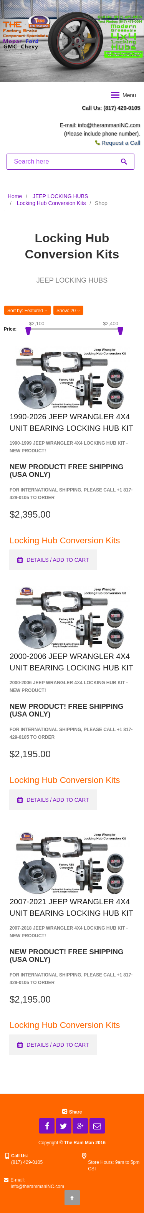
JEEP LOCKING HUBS (60, 196)
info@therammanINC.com (109, 125)
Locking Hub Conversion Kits (51, 203)
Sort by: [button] (27, 310)
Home (15, 196)
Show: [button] (68, 310)
